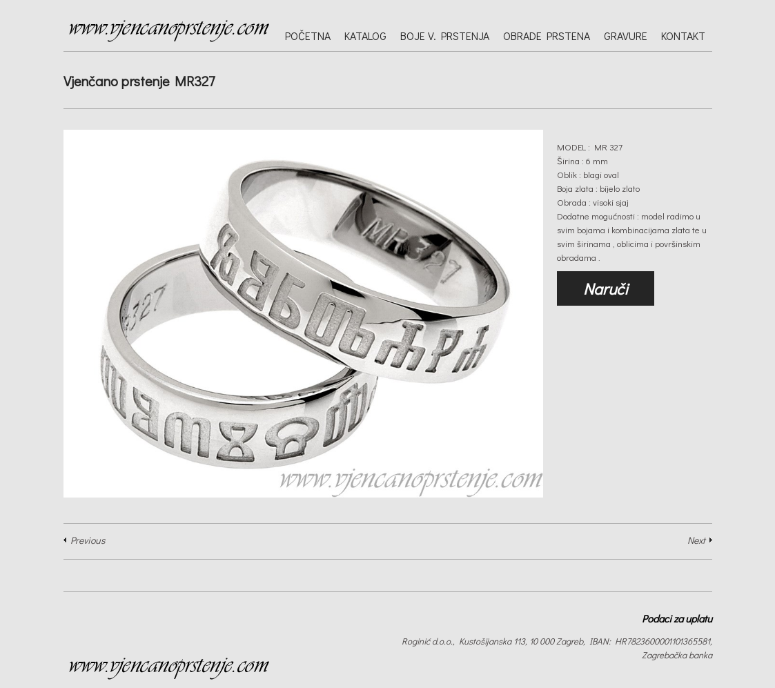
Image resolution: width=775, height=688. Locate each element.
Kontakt (683, 35)
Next (696, 540)
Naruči (605, 288)
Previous (87, 540)
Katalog (365, 35)
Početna (308, 35)
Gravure (625, 35)
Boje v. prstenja (444, 35)
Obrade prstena (546, 35)
